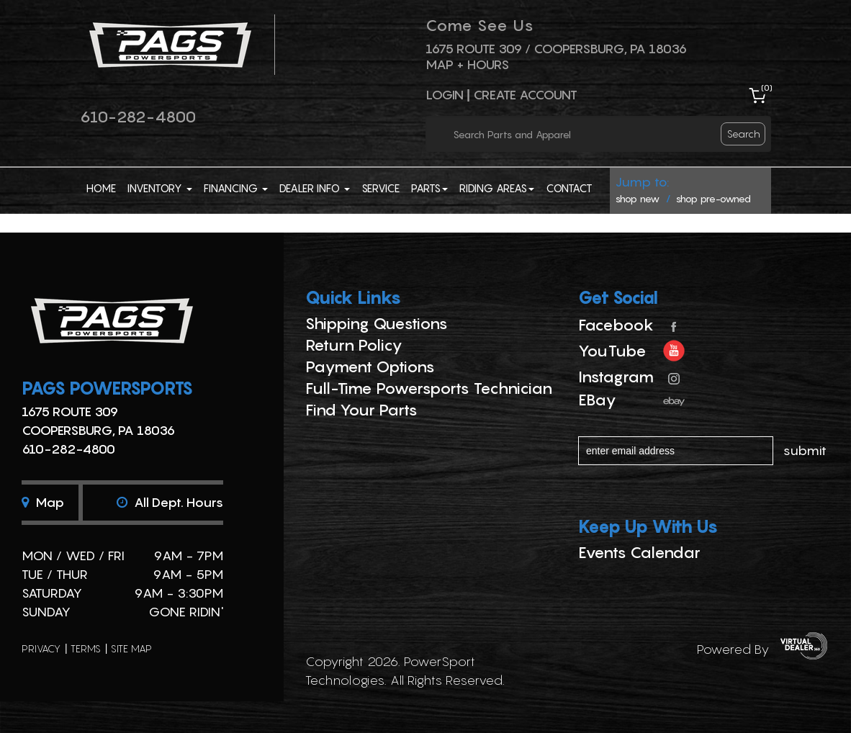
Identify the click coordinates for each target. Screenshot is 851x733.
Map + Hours (467, 64)
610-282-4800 (138, 117)
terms (86, 648)
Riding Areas (496, 187)
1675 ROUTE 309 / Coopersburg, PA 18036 (556, 48)
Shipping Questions (376, 323)
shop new (637, 198)
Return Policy (353, 345)
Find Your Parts (361, 409)
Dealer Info (314, 187)
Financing (236, 187)
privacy (41, 648)
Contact (569, 187)
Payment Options (370, 366)
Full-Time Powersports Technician (428, 388)
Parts (429, 187)
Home (101, 187)
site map (131, 648)
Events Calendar (639, 552)
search (743, 133)
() (767, 87)
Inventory (159, 187)
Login (445, 94)
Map (43, 502)
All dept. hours (170, 502)
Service (380, 187)
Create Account (525, 94)
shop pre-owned (713, 198)
